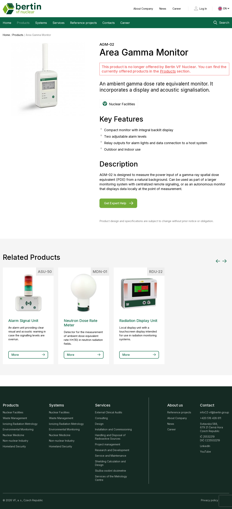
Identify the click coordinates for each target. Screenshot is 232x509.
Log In (203, 8)
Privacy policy (209, 500)
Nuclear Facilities (13, 412)
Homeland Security (14, 446)
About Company (143, 8)
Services (59, 23)
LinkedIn (205, 445)
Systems (41, 23)
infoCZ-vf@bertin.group (214, 412)
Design (99, 423)
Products (23, 23)
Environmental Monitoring (18, 429)
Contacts (108, 23)
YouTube (205, 451)
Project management (107, 444)
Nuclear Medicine (13, 434)
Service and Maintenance (110, 455)
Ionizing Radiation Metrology (20, 423)
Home (7, 23)
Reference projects (83, 23)
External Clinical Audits (108, 412)
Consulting (101, 417)
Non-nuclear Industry (15, 440)
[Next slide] (224, 261)
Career (176, 8)
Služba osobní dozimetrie (110, 470)
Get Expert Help (115, 203)
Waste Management (15, 417)
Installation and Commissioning (113, 429)
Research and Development (112, 449)
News (163, 8)
